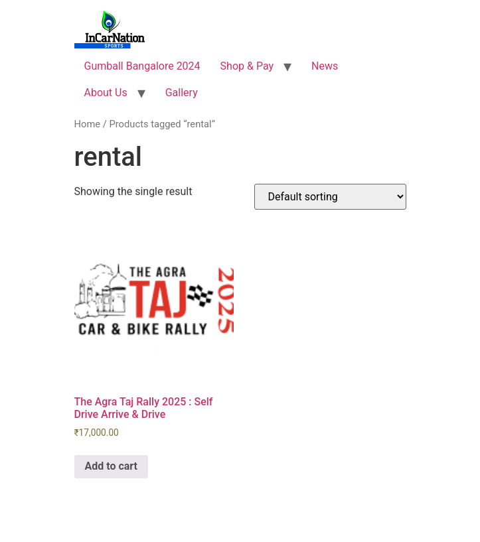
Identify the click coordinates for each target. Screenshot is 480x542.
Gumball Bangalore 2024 (142, 66)
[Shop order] (330, 197)
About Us (105, 92)
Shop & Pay (247, 66)
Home (87, 124)
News (324, 66)
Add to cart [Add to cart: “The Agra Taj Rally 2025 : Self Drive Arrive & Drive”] (111, 466)
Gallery (181, 92)
